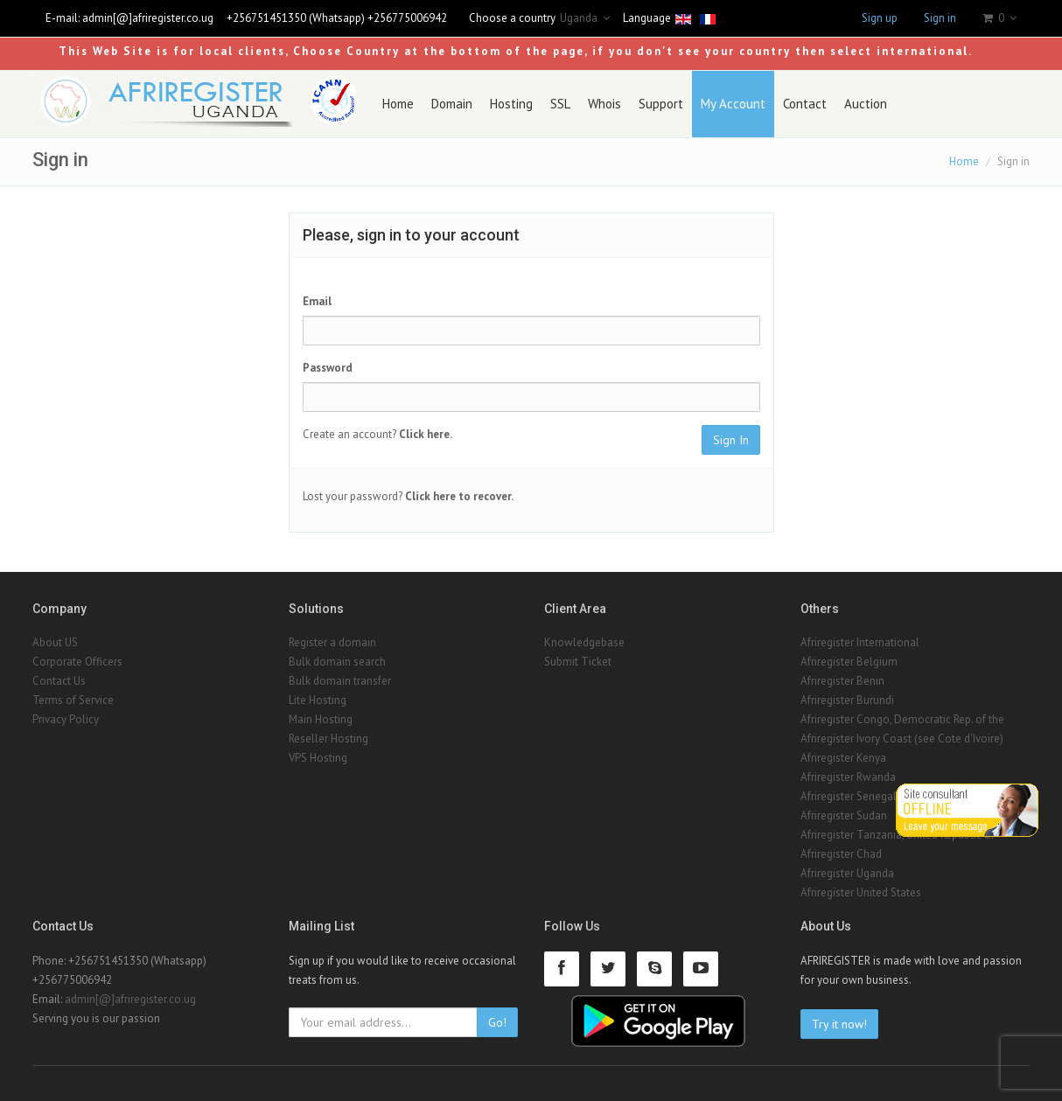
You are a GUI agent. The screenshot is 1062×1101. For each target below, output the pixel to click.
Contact (805, 103)
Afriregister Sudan (843, 815)
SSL (560, 103)
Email (317, 301)
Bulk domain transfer (340, 680)
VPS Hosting (318, 757)
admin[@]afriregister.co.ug (147, 17)
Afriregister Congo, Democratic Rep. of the (902, 719)
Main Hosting (321, 719)
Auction (865, 103)
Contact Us (59, 680)
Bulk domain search (337, 661)
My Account (733, 103)
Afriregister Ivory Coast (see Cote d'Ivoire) (901, 738)
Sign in (940, 17)
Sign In (731, 440)
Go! (497, 1022)
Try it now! (839, 1024)
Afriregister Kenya (843, 757)
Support (661, 103)
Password (328, 367)
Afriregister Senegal (848, 796)
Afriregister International (859, 642)
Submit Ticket (577, 661)
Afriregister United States (860, 892)
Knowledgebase (584, 642)
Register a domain (332, 642)
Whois (604, 103)
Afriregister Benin (842, 680)
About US (55, 642)
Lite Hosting (317, 700)
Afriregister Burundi (847, 700)
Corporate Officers (77, 661)
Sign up (880, 17)
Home (398, 103)
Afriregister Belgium (849, 661)
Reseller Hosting (328, 738)
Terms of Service (73, 700)
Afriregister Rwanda (848, 777)
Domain (451, 103)
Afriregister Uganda (847, 873)
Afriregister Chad (841, 854)
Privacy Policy (65, 719)
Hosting (511, 103)
